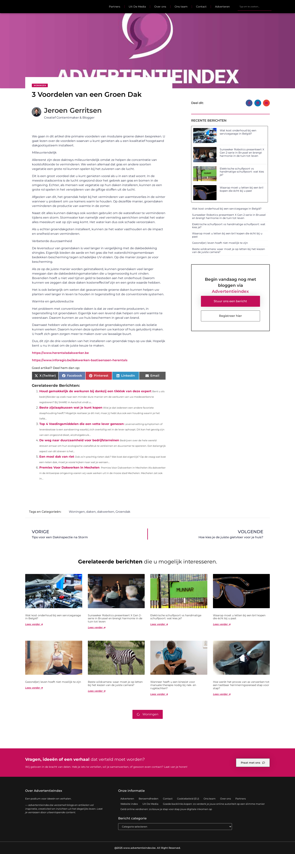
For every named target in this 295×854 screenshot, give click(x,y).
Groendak (123, 511)
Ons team (181, 6)
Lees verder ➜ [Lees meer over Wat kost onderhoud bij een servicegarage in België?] (34, 624)
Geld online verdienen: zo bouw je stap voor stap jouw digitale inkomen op (166, 809)
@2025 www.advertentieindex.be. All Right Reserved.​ (147, 847)
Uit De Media (137, 6)
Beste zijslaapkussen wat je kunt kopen (70, 407)
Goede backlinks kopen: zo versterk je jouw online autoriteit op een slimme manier (214, 803)
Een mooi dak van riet (56, 456)
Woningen (40, 85)
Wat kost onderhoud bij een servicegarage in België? (238, 132)
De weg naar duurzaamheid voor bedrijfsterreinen (79, 440)
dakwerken (105, 511)
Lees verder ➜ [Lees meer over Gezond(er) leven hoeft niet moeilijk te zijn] (34, 687)
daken (91, 511)
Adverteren (222, 6)
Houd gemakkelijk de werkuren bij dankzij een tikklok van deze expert (95, 391)
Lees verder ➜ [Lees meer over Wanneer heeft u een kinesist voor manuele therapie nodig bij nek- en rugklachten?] (159, 694)
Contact (201, 6)
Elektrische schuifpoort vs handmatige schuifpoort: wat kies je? (242, 172)
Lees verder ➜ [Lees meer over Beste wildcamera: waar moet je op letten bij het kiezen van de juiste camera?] (96, 690)
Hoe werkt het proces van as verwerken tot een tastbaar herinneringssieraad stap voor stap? (241, 685)
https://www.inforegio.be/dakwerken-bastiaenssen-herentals (79, 360)
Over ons (160, 6)
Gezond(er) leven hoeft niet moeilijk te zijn (220, 243)
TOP (282, 838)
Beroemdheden (148, 798)
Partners (114, 6)
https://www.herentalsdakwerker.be (60, 353)
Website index (129, 803)
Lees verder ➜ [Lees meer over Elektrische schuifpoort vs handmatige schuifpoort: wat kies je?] (159, 624)
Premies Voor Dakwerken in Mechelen (69, 467)
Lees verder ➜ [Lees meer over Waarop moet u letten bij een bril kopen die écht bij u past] (221, 624)
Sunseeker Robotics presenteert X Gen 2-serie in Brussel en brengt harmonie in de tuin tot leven (242, 152)
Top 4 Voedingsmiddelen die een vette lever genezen (81, 424)
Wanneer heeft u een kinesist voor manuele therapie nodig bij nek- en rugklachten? (173, 685)
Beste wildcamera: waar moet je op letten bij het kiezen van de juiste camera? (228, 250)
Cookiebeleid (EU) (188, 798)
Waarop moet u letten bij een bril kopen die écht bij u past (241, 189)
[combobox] (254, 6)
